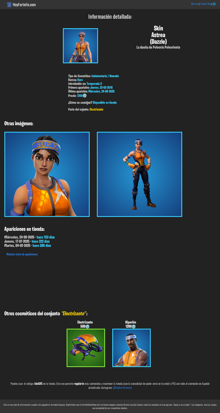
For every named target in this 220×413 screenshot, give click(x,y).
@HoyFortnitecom (122, 388)
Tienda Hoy (205, 4)
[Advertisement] (100, 282)
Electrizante (96, 110)
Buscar (194, 4)
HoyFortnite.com (24, 4)
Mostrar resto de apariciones (22, 254)
